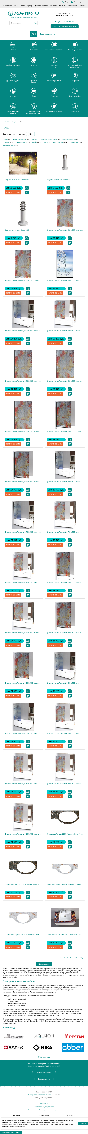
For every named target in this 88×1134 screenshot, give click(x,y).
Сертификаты (73, 6)
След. (81, 958)
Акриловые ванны (19, 139)
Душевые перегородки (48, 139)
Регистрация (78, 2)
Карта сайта (44, 1103)
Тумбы (34, 142)
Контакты (62, 6)
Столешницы (73, 142)
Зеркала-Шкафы (21, 142)
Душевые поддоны (69, 139)
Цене (31, 134)
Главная (6, 122)
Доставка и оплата (41, 6)
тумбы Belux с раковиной (17, 999)
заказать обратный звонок (64, 26)
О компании (7, 6)
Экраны (34, 139)
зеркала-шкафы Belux (52, 969)
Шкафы (45, 142)
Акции (15, 6)
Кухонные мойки (9, 145)
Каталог (22, 6)
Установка (54, 6)
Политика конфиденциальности (44, 1107)
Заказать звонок (44, 1079)
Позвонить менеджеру (44, 1072)
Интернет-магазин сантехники (40, 1095)
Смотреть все (44, 1057)
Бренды (30, 6)
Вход (66, 2)
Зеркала (6, 142)
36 (76, 958)
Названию (21, 134)
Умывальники (58, 142)
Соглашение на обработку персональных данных (44, 1110)
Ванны (5, 139)
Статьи (82, 6)
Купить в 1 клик (13, 192)
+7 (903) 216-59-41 (64, 22)
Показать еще (44, 964)
